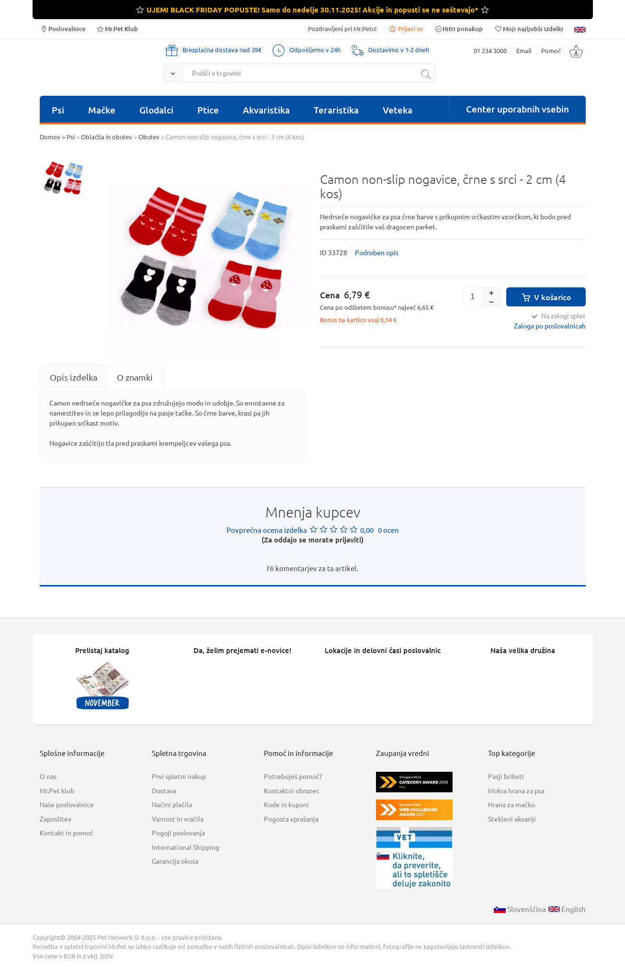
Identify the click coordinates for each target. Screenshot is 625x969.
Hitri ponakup (458, 28)
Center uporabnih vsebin (517, 109)
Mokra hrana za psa (516, 790)
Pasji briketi (506, 776)
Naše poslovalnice (67, 804)
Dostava (164, 790)
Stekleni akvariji (512, 818)
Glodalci (156, 110)
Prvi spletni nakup (179, 776)
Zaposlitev (55, 818)
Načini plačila (172, 804)
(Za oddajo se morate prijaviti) (312, 539)
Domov (50, 137)
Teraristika (336, 110)
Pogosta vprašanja (291, 818)
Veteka (397, 110)
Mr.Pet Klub (117, 28)
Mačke (101, 110)
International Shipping (185, 847)
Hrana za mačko (511, 804)
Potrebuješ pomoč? (293, 776)
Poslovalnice (62, 28)
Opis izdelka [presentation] (73, 377)
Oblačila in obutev (106, 137)
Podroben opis (376, 252)
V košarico (546, 297)
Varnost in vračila (178, 818)
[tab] (73, 377)
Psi (58, 110)
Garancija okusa (175, 860)
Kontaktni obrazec (291, 790)
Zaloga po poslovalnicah (550, 325)
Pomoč (551, 50)
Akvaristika (266, 110)
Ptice (208, 110)
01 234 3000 (490, 50)
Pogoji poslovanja (178, 832)
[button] (491, 292)
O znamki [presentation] (135, 377)
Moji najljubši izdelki (528, 28)
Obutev (148, 137)
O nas (48, 776)
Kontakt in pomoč (66, 832)
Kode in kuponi (286, 804)
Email (524, 50)
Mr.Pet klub (57, 790)
